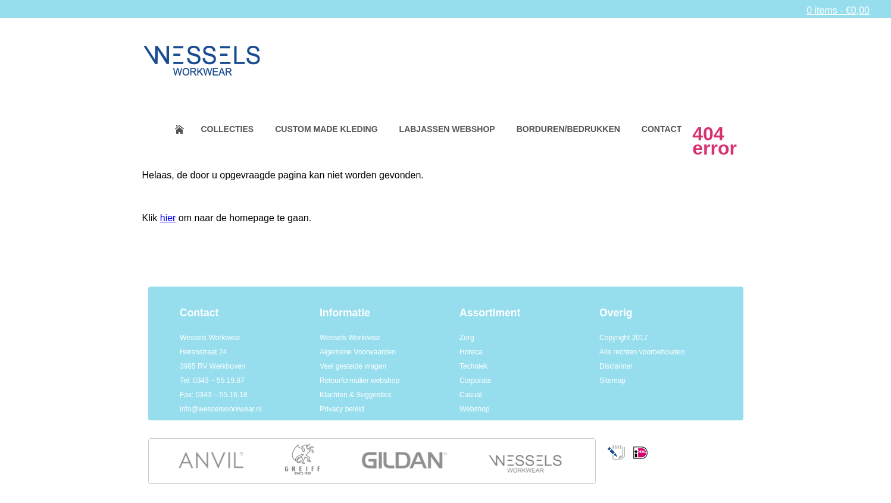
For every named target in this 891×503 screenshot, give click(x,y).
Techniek (473, 366)
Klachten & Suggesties (356, 395)
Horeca (471, 352)
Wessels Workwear (350, 338)
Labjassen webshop (447, 129)
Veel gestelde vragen (353, 366)
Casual (470, 395)
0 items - (838, 10)
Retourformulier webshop (359, 380)
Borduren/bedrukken (568, 129)
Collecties (227, 129)
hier (168, 218)
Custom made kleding (326, 129)
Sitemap (612, 380)
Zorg (466, 338)
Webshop (474, 409)
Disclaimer (616, 366)
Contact (661, 129)
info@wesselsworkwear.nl (221, 409)
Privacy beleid (342, 409)
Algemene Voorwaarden (358, 352)
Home (187, 129)
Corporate (475, 380)
